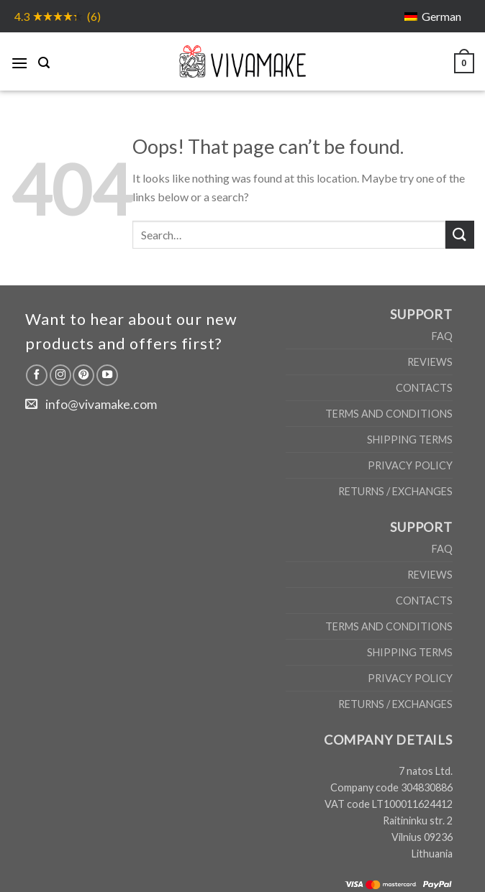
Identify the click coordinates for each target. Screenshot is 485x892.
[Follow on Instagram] (60, 375)
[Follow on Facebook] (36, 375)
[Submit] (459, 235)
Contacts (424, 388)
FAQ (442, 336)
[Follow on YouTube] (107, 375)
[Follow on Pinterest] (83, 375)
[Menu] (19, 61)
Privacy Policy (410, 465)
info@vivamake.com (101, 404)
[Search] (44, 61)
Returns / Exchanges (395, 491)
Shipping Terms (410, 439)
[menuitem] (432, 16)
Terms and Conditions (389, 414)
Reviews (430, 362)
